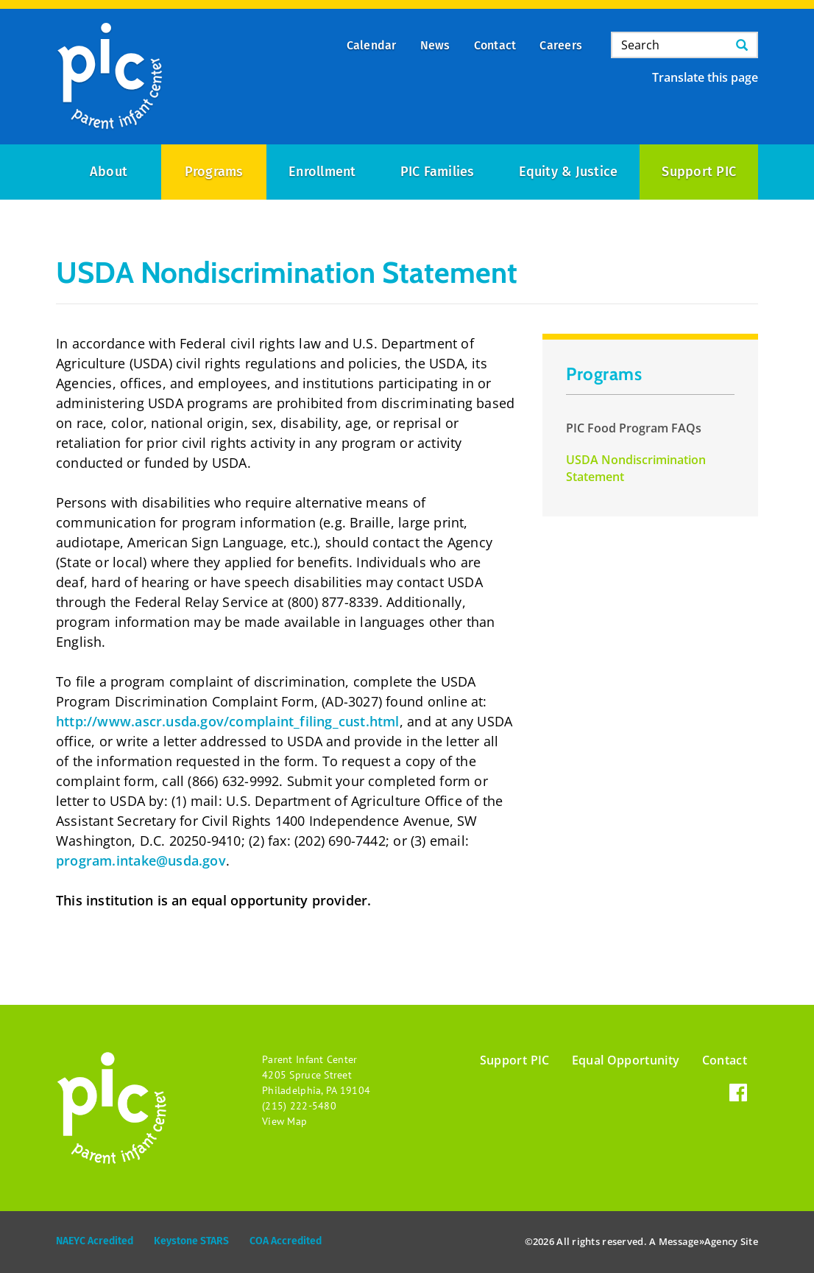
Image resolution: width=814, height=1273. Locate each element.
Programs (214, 172)
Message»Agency (698, 1241)
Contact (724, 1060)
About (108, 172)
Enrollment (322, 172)
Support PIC (699, 172)
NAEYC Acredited (94, 1241)
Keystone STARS (191, 1241)
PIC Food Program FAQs (633, 428)
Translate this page (705, 77)
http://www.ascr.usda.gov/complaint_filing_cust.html (228, 721)
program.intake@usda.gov (141, 860)
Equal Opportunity (626, 1060)
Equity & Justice (568, 172)
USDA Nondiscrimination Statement (636, 468)
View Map (284, 1121)
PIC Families (437, 172)
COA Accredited (285, 1241)
